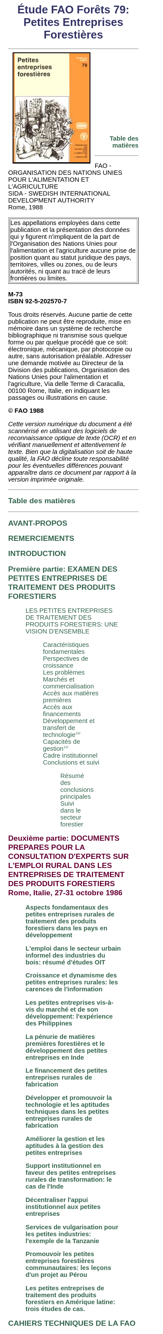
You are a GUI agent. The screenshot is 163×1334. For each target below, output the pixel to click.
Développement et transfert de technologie (69, 727)
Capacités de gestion (61, 745)
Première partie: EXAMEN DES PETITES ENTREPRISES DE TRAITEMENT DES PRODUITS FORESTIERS (62, 583)
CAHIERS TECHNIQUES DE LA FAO (72, 1323)
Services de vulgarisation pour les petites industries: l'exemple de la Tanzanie (72, 1234)
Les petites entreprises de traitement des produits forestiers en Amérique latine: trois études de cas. (70, 1298)
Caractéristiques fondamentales (66, 648)
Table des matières (124, 142)
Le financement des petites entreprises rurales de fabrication (66, 1077)
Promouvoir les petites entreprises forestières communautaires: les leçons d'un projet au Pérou (68, 1264)
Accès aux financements (62, 710)
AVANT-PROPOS (37, 523)
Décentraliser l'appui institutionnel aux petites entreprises (63, 1206)
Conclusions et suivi (71, 762)
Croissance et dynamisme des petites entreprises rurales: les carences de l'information (72, 982)
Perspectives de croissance (65, 662)
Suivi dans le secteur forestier (71, 814)
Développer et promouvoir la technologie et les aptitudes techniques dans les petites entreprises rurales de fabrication (69, 1111)
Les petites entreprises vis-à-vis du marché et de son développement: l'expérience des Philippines (69, 1013)
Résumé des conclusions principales (77, 786)
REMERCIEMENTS (41, 538)
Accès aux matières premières (71, 697)
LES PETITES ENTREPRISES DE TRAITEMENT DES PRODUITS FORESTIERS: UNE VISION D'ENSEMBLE (72, 621)
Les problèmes (64, 672)
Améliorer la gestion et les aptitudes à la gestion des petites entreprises (65, 1145)
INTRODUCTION (37, 553)
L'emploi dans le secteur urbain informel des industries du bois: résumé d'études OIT (73, 955)
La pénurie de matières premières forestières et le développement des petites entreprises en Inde (66, 1047)
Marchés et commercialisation (68, 683)
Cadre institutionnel (70, 755)
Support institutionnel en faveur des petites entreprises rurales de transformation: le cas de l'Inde (71, 1176)
